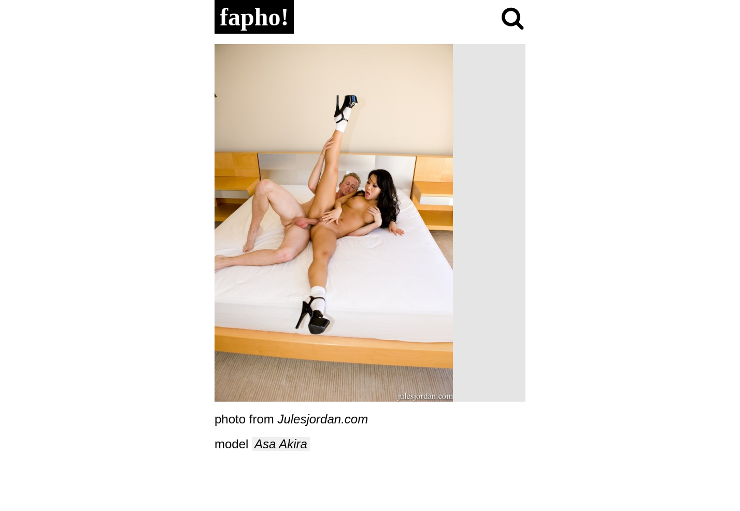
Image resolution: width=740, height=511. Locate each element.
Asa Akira (280, 444)
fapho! (254, 17)
